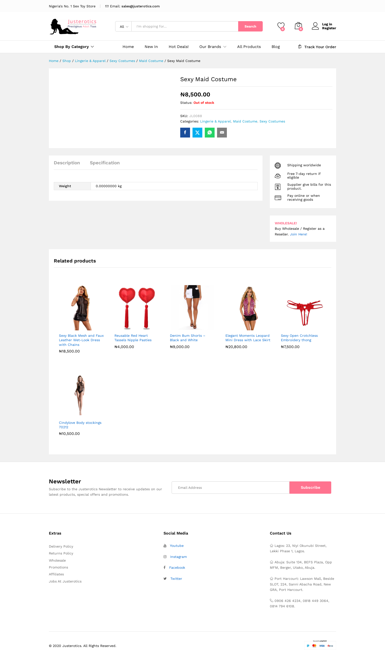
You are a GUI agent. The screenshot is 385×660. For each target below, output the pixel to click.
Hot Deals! (179, 47)
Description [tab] (67, 162)
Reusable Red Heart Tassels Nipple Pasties (132, 338)
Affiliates (56, 574)
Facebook (177, 567)
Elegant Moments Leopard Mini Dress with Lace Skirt (247, 338)
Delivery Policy (61, 546)
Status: (186, 103)
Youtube (177, 546)
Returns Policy (61, 553)
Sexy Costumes (272, 121)
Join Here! (298, 234)
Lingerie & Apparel (215, 121)
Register (329, 28)
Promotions (58, 567)
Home (128, 47)
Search (250, 26)
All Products (249, 47)
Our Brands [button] (210, 47)
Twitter (176, 579)
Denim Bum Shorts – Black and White (187, 338)
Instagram (178, 557)
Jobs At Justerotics (65, 581)
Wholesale (57, 560)
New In (151, 47)
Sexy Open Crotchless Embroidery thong (299, 338)
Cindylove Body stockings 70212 (80, 425)
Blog (276, 47)
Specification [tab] (105, 162)
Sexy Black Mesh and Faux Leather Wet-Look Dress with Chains (81, 340)
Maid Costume (245, 121)
